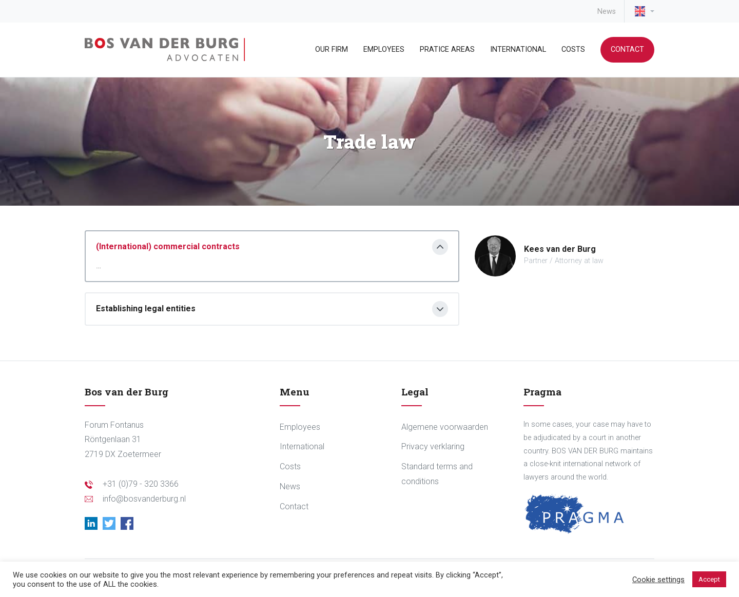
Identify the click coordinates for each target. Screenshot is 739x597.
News (606, 11)
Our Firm (331, 49)
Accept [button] (709, 579)
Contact (627, 49)
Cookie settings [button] (658, 579)
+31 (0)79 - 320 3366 (141, 484)
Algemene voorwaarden (444, 427)
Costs (573, 49)
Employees (383, 49)
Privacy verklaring (432, 446)
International (518, 49)
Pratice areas (447, 49)
